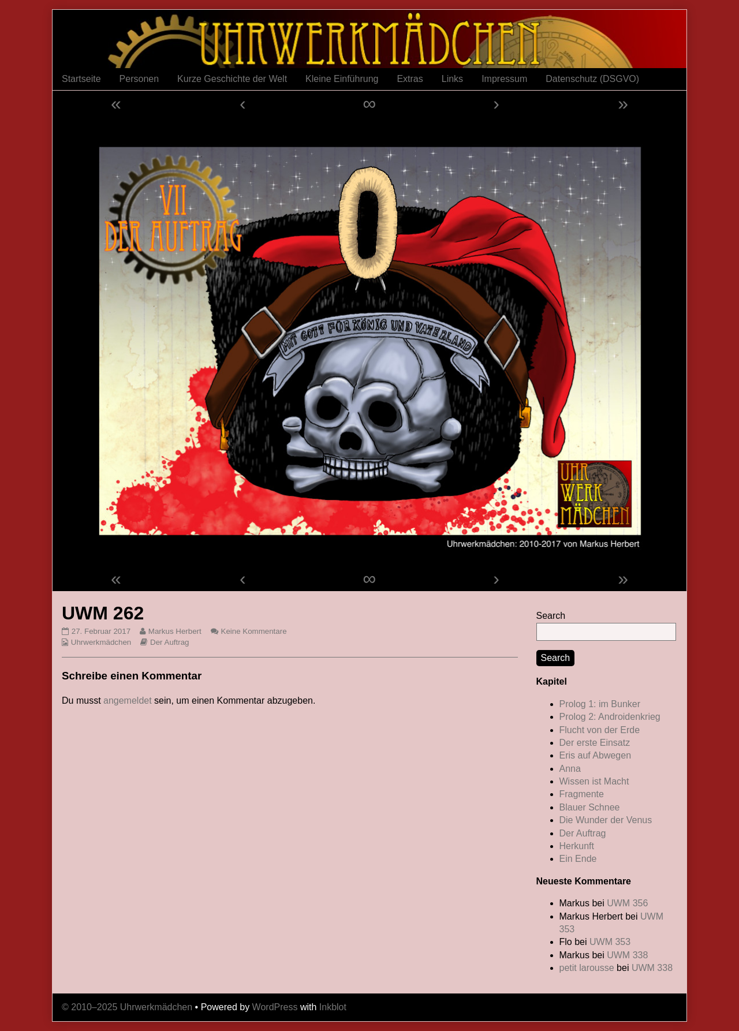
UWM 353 (609, 942)
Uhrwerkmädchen (101, 642)
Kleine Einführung (341, 79)
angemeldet (127, 700)
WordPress (275, 1007)
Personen (139, 79)
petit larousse (586, 968)
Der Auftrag (169, 642)
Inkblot (332, 1007)
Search (551, 616)
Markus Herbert (174, 631)
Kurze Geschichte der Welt (232, 79)
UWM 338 (627, 955)
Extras (410, 79)
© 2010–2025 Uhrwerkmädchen (127, 1007)
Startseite (81, 79)
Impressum (504, 79)
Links (452, 79)
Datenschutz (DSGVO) (592, 79)
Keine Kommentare (254, 631)
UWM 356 (627, 903)
